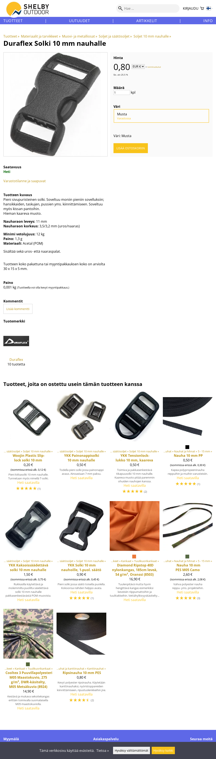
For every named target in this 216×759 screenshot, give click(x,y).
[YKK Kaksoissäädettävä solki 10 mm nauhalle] (28, 553)
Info (208, 20)
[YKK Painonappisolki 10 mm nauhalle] (81, 445)
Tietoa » (102, 750)
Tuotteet (13, 20)
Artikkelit (146, 20)
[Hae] (148, 8)
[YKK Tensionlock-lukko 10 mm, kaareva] (134, 445)
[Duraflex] (16, 350)
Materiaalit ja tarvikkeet (40, 36)
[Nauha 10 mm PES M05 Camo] (188, 553)
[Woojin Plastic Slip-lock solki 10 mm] (28, 445)
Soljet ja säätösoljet (115, 36)
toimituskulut (154, 66)
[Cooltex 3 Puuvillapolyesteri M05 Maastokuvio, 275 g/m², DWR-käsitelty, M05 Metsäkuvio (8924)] (28, 661)
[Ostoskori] (202, 8)
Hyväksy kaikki (163, 750)
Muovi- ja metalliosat (79, 36)
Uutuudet (79, 20)
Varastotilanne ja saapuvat (24, 181)
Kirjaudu (190, 8)
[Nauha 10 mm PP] (188, 445)
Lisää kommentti (18, 309)
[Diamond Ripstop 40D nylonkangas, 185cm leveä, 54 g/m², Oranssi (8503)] (134, 553)
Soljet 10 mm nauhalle (152, 36)
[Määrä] (121, 92)
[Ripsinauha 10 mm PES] (81, 661)
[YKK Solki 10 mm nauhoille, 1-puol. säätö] (81, 553)
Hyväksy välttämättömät (131, 750)
